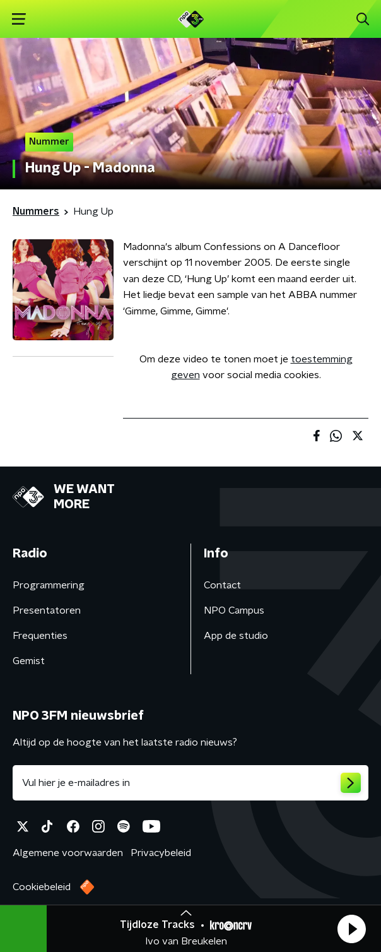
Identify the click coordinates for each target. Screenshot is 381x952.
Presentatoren (47, 610)
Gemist (29, 661)
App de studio (236, 636)
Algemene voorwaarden (68, 853)
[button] (351, 928)
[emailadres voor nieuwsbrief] (190, 782)
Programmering (49, 585)
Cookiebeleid (42, 887)
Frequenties (40, 636)
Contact (222, 585)
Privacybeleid (161, 853)
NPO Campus (234, 610)
